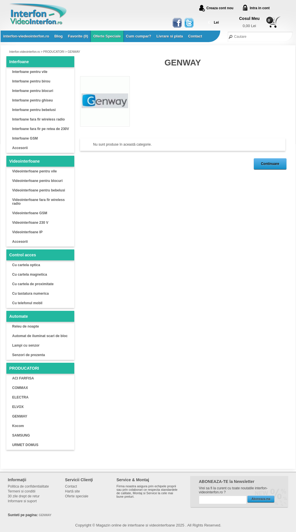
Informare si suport (22, 501)
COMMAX (20, 388)
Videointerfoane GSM (29, 213)
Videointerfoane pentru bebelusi (38, 190)
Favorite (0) (78, 36)
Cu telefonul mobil (27, 303)
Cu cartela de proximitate (32, 284)
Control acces (22, 255)
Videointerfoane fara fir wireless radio (38, 202)
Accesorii (20, 148)
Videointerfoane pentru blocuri (37, 181)
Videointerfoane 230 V (30, 223)
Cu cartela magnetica (29, 274)
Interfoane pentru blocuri (32, 91)
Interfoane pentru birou (31, 81)
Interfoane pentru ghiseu (32, 100)
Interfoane (19, 61)
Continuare (270, 164)
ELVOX (18, 407)
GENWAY (74, 51)
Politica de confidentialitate (28, 486)
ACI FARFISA (23, 378)
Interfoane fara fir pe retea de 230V (40, 129)
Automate (18, 316)
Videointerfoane (24, 161)
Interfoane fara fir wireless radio (38, 119)
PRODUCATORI (53, 51)
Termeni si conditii (21, 491)
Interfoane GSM (25, 138)
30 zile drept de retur (24, 496)
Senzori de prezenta (28, 355)
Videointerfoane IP (27, 232)
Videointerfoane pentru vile (34, 171)
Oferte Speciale (107, 36)
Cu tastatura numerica (30, 294)
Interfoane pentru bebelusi (34, 110)
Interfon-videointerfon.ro (24, 51)
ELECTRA (20, 397)
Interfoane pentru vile (29, 72)
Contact (195, 36)
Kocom (18, 426)
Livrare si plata (169, 36)
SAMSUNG (21, 435)
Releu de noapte (25, 326)
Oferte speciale (76, 496)
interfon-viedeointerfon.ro (26, 36)
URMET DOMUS (25, 445)
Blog (58, 36)
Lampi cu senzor (26, 345)
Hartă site (72, 491)
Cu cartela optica (26, 265)
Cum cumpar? (138, 36)
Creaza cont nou (219, 8)
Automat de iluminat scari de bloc (40, 336)
